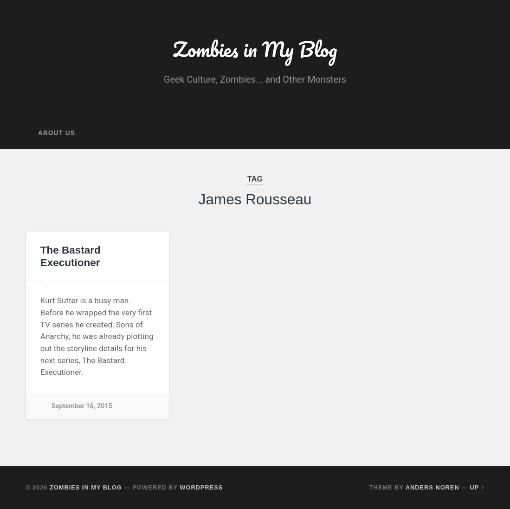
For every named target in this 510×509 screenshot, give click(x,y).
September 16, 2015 (82, 406)
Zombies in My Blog (255, 49)
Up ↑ (477, 487)
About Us (56, 133)
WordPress (201, 487)
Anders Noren (432, 487)
